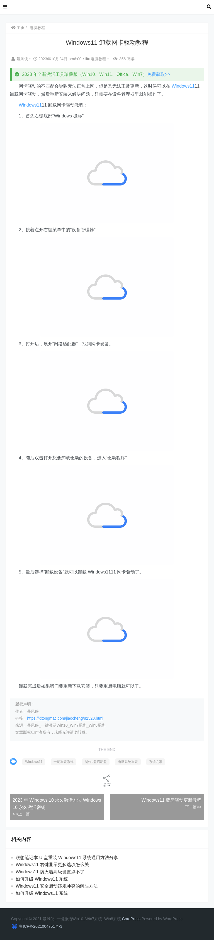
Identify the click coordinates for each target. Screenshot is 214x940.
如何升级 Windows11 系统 (42, 879)
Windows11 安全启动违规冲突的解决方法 (57, 886)
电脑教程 (37, 27)
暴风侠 (20, 59)
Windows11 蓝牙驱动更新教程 (171, 800)
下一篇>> (193, 807)
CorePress (131, 919)
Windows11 (183, 86)
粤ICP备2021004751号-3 (40, 926)
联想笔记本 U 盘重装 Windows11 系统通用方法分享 (67, 857)
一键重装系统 (64, 762)
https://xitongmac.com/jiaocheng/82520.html (65, 718)
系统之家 (155, 762)
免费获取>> (158, 74)
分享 (107, 780)
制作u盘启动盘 (96, 762)
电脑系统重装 (128, 762)
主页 (18, 27)
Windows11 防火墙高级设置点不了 (50, 871)
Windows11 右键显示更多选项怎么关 (52, 864)
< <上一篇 (21, 814)
